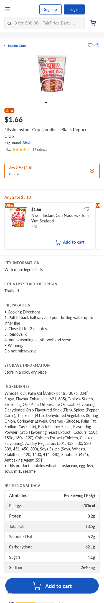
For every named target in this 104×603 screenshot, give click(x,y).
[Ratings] (26, 149)
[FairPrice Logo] (25, 9)
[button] (96, 45)
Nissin (27, 143)
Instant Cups (17, 45)
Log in (74, 9)
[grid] (52, 226)
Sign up (50, 9)
